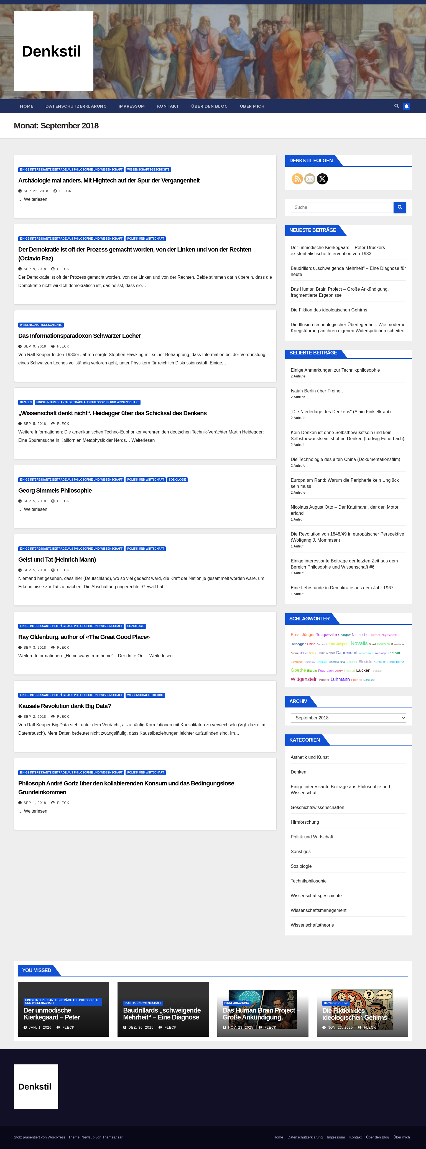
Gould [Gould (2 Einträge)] (372, 644)
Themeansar (112, 1137)
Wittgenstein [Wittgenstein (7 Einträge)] (304, 679)
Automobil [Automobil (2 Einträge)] (368, 680)
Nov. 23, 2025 (240, 1027)
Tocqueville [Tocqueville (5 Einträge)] (326, 634)
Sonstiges (301, 851)
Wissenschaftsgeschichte (148, 169)
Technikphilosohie (309, 881)
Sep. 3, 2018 (35, 648)
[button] (396, 106)
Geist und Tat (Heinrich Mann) (57, 559)
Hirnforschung (305, 822)
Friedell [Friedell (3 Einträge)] (356, 679)
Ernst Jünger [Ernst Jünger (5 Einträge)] (303, 634)
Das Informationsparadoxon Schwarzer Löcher (79, 335)
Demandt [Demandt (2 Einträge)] (322, 644)
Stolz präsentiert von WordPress (40, 1137)
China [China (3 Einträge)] (311, 644)
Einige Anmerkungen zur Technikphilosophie (335, 370)
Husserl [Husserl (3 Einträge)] (349, 670)
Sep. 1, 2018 (35, 803)
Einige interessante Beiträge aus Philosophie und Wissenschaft (71, 169)
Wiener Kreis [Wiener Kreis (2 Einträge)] (366, 653)
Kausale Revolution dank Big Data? (64, 705)
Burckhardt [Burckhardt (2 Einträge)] (297, 662)
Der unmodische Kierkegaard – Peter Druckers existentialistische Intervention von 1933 (63, 1020)
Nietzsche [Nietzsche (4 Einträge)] (360, 635)
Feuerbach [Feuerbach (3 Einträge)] (326, 670)
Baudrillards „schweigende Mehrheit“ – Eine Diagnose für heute (161, 1017)
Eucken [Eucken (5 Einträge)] (363, 670)
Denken (26, 402)
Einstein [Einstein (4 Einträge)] (365, 662)
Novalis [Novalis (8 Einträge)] (359, 643)
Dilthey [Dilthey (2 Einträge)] (339, 670)
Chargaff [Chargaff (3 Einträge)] (344, 634)
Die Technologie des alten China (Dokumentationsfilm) (345, 459)
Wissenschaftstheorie (145, 695)
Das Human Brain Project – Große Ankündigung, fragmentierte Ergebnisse (261, 1017)
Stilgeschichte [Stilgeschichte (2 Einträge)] (389, 635)
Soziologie (177, 479)
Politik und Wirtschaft (145, 238)
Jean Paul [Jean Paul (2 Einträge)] (352, 662)
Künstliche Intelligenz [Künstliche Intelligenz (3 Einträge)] (388, 661)
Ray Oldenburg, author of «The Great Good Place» (84, 636)
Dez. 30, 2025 (141, 1027)
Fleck (62, 191)
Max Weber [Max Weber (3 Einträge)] (326, 653)
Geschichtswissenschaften (317, 807)
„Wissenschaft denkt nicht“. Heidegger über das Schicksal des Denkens (112, 413)
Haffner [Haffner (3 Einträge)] (375, 634)
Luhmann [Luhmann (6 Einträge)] (340, 679)
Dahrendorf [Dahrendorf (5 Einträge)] (346, 652)
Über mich (252, 106)
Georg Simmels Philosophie (55, 490)
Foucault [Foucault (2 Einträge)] (377, 670)
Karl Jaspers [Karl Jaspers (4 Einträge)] (339, 644)
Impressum (132, 106)
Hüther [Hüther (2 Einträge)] (304, 653)
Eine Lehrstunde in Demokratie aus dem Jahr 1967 (342, 587)
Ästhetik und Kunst (310, 757)
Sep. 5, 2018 (35, 424)
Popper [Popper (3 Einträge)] (324, 679)
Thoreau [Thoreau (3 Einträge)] (394, 653)
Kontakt (168, 106)
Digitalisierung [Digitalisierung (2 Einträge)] (336, 662)
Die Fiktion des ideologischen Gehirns (329, 310)
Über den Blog (209, 106)
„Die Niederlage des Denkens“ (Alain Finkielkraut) (341, 411)
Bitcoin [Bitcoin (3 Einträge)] (312, 670)
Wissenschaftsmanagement (318, 910)
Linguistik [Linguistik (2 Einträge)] (322, 662)
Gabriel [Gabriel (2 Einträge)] (313, 653)
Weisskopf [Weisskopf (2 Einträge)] (381, 653)
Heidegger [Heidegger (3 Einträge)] (298, 644)
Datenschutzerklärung (75, 106)
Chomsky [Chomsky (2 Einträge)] (310, 662)
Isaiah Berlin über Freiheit (317, 391)
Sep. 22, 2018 (36, 191)
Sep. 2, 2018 (35, 717)
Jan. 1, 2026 (40, 1027)
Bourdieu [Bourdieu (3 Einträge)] (383, 644)
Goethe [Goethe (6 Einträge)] (298, 670)
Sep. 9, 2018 (35, 269)
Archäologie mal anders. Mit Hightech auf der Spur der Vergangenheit (109, 180)
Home (26, 106)
